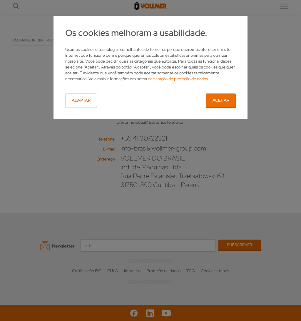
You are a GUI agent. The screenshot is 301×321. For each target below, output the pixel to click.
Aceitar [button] (221, 100)
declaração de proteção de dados (178, 78)
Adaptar (81, 100)
